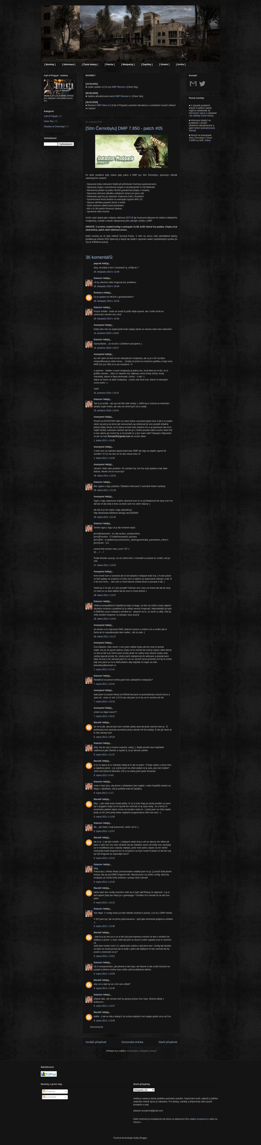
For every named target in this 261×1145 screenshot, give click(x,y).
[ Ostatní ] (164, 64)
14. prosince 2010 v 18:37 (106, 348)
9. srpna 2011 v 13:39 (104, 988)
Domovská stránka (132, 1042)
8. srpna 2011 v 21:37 (104, 754)
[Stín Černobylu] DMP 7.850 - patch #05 (124, 128)
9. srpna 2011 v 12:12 (104, 858)
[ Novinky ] (49, 64)
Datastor (98, 278)
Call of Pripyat (50, 116)
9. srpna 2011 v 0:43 (103, 775)
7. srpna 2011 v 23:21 (104, 716)
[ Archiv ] (180, 64)
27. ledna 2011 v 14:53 (105, 565)
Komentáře (49, 1097)
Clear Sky (48, 121)
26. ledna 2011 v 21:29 (105, 490)
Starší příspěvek (167, 1042)
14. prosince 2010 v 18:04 (106, 333)
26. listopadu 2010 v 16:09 (106, 286)
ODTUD (130, 217)
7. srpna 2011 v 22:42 (104, 684)
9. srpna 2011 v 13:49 (104, 1020)
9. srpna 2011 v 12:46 (104, 926)
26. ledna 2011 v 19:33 (105, 475)
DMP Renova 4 (119, 87)
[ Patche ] (110, 64)
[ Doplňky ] (146, 64)
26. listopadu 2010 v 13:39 (106, 272)
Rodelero (98, 292)
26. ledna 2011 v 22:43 (105, 517)
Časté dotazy (207, 115)
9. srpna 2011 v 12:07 (104, 831)
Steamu (137, 1122)
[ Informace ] (68, 64)
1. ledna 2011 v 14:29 (104, 440)
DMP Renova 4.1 (123, 96)
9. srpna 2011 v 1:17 (103, 793)
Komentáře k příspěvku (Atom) (142, 1051)
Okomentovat (96, 1027)
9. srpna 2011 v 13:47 (104, 1006)
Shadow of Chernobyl (54, 126)
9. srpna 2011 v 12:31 (104, 902)
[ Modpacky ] (127, 64)
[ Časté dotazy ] (90, 64)
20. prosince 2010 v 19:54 (106, 410)
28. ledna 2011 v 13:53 (105, 619)
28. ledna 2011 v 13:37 (105, 595)
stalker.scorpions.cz (199, 1119)
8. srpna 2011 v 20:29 (104, 737)
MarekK (98, 722)
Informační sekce (197, 113)
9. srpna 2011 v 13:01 (104, 956)
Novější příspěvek (96, 1042)
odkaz (208, 140)
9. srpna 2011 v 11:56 (104, 816)
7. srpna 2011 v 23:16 (104, 701)
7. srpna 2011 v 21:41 (104, 669)
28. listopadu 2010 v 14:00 (106, 318)
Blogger (143, 1138)
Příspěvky (49, 1091)
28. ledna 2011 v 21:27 (105, 636)
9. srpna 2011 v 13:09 (104, 974)
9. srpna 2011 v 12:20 (104, 882)
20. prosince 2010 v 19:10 (106, 393)
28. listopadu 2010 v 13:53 (106, 301)
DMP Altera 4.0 (104, 105)
